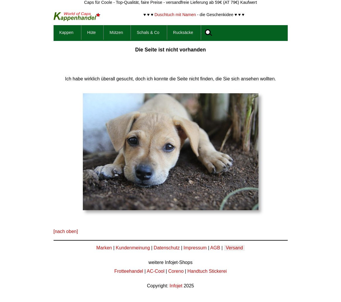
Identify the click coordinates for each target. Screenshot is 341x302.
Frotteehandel (128, 271)
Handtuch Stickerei (207, 271)
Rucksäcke (183, 32)
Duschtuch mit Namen (175, 14)
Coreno (176, 271)
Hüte (91, 32)
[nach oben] (66, 231)
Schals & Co (148, 32)
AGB (215, 247)
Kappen (66, 32)
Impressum (195, 247)
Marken (104, 247)
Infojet (175, 285)
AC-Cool (155, 271)
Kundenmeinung (133, 247)
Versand (234, 247)
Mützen (116, 32)
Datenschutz (167, 247)
